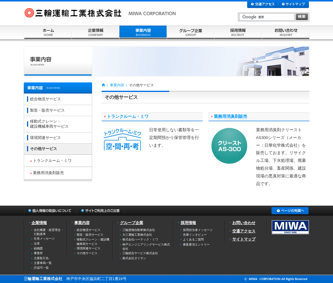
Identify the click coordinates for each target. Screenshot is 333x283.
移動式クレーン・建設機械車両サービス (49, 124)
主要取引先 (41, 258)
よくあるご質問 (193, 239)
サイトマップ (243, 239)
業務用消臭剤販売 (230, 116)
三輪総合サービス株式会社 (140, 253)
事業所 (38, 253)
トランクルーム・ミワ (128, 116)
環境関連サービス (45, 137)
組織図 (38, 248)
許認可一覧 (41, 267)
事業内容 (117, 85)
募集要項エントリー (196, 244)
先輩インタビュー (195, 234)
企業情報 (39, 223)
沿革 (37, 243)
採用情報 (188, 223)
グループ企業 (131, 223)
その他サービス (43, 148)
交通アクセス (243, 231)
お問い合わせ (243, 223)
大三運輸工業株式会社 (137, 234)
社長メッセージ (44, 238)
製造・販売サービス (47, 110)
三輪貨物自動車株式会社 (138, 230)
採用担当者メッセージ (198, 230)
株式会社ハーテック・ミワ (140, 239)
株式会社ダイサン (134, 258)
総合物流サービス (45, 99)
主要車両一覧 (43, 263)
